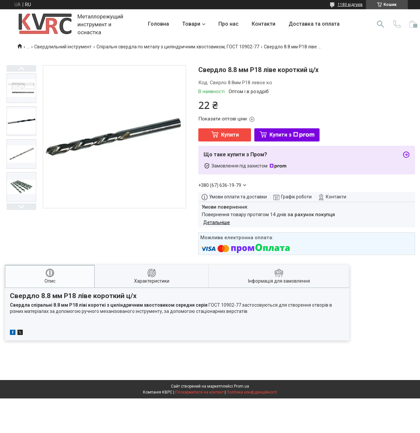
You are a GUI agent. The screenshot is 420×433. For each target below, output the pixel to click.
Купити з (292, 135)
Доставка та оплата (314, 24)
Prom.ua (241, 386)
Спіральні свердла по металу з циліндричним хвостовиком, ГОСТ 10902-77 (178, 46)
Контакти (263, 24)
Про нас (228, 24)
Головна (158, 24)
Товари (191, 24)
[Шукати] (380, 24)
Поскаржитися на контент (199, 392)
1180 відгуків (350, 4)
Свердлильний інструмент (63, 46)
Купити (230, 135)
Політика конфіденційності (252, 392)
